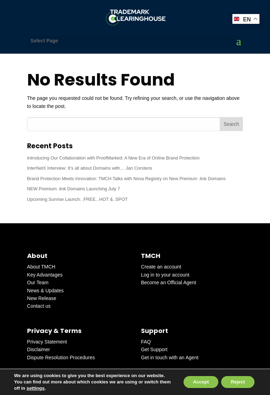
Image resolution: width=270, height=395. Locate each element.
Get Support (154, 349)
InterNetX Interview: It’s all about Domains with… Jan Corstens (89, 168)
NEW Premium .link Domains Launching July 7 (73, 188)
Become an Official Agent (168, 282)
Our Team (38, 282)
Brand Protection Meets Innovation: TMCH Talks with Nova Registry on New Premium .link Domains (126, 178)
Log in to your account (165, 275)
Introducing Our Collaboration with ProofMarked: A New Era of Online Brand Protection (113, 158)
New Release (41, 298)
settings (47, 388)
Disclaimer (38, 349)
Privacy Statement (47, 342)
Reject (236, 382)
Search (231, 124)
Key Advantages (45, 275)
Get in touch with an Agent (169, 357)
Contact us (39, 306)
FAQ (146, 342)
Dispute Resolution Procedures (61, 357)
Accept (197, 382)
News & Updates (45, 290)
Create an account (161, 267)
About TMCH (41, 267)
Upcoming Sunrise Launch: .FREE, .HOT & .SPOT (77, 199)
